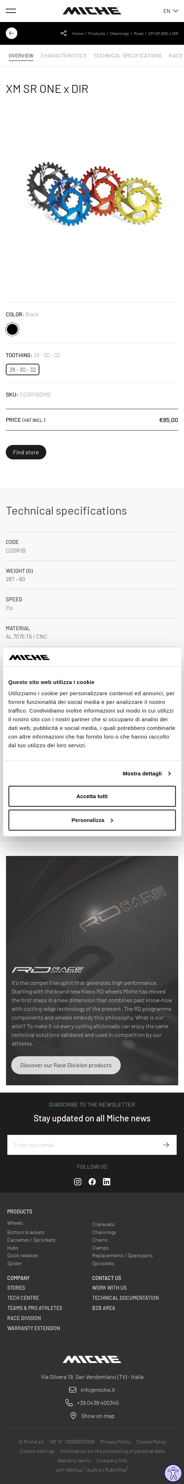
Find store (26, 452)
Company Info (112, 1460)
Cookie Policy (151, 1441)
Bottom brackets (25, 1232)
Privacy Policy (115, 1441)
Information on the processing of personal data (112, 1451)
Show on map (98, 1415)
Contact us (106, 1278)
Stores (16, 1288)
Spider (14, 1263)
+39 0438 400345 (98, 1402)
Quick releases (22, 1255)
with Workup (70, 1470)
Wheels (15, 1223)
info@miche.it (98, 1389)
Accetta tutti (92, 796)
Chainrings (119, 33)
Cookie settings (37, 1451)
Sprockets (103, 1263)
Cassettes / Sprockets (31, 1240)
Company (18, 1278)
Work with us (109, 1288)
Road (139, 33)
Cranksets (103, 1224)
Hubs (12, 1248)
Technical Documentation (125, 1298)
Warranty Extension (33, 1328)
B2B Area (103, 1308)
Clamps (100, 1248)
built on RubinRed (108, 1470)
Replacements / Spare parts (122, 1255)
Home (78, 33)
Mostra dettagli (142, 773)
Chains (100, 1240)
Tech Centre (23, 1298)
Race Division (24, 1318)
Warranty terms (74, 1460)
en (170, 11)
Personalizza (92, 820)
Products (96, 33)
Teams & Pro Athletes (34, 1308)
